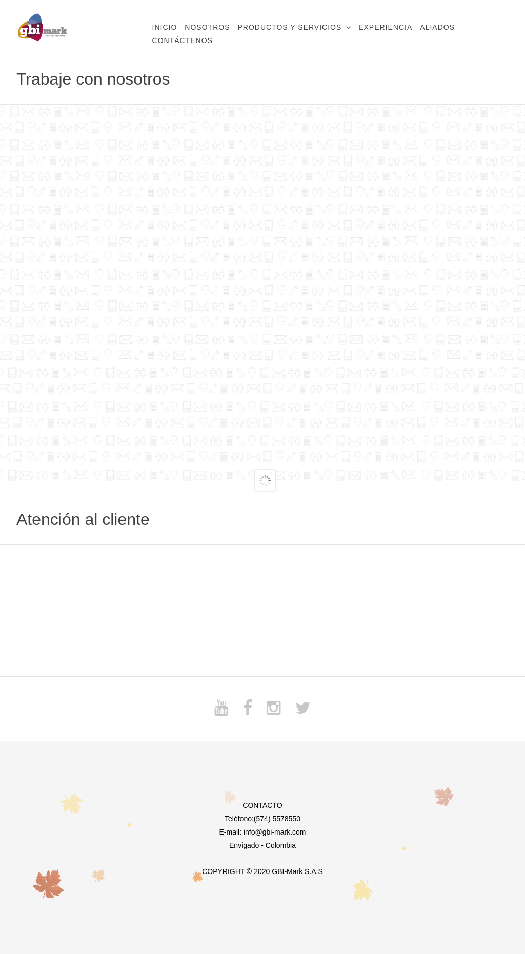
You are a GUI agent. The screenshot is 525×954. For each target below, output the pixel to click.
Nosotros (207, 27)
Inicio (164, 27)
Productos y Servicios (289, 27)
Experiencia (385, 27)
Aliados (437, 27)
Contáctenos (182, 40)
